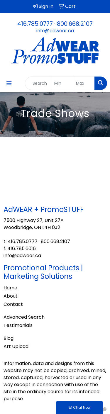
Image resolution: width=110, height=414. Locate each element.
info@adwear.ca (55, 30)
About (11, 296)
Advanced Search (24, 317)
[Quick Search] (38, 83)
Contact (13, 304)
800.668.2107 (75, 24)
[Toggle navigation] (9, 83)
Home (10, 287)
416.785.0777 (35, 24)
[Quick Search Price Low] (62, 83)
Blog (8, 338)
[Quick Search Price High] (84, 83)
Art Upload (16, 346)
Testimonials (18, 325)
